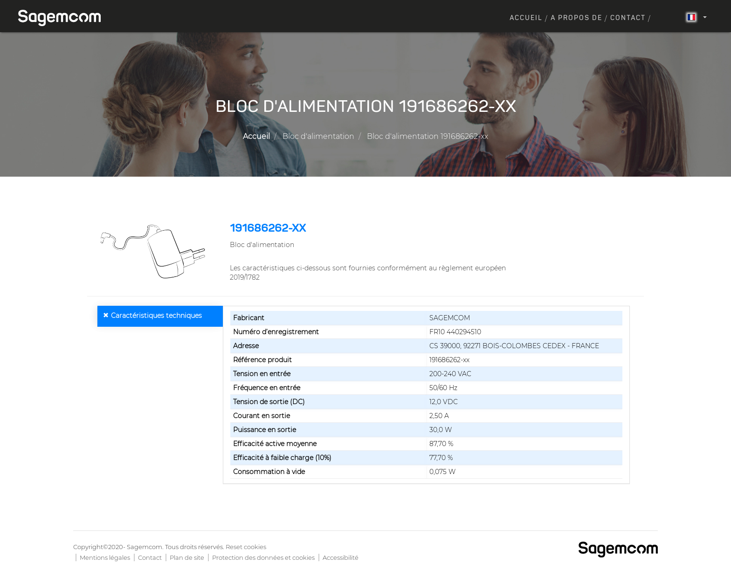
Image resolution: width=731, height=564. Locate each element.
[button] (155, 252)
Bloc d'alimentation (318, 136)
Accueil (526, 18)
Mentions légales (105, 557)
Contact (628, 18)
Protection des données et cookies (263, 557)
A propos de (576, 18)
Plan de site (187, 557)
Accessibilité (341, 557)
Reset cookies (246, 546)
